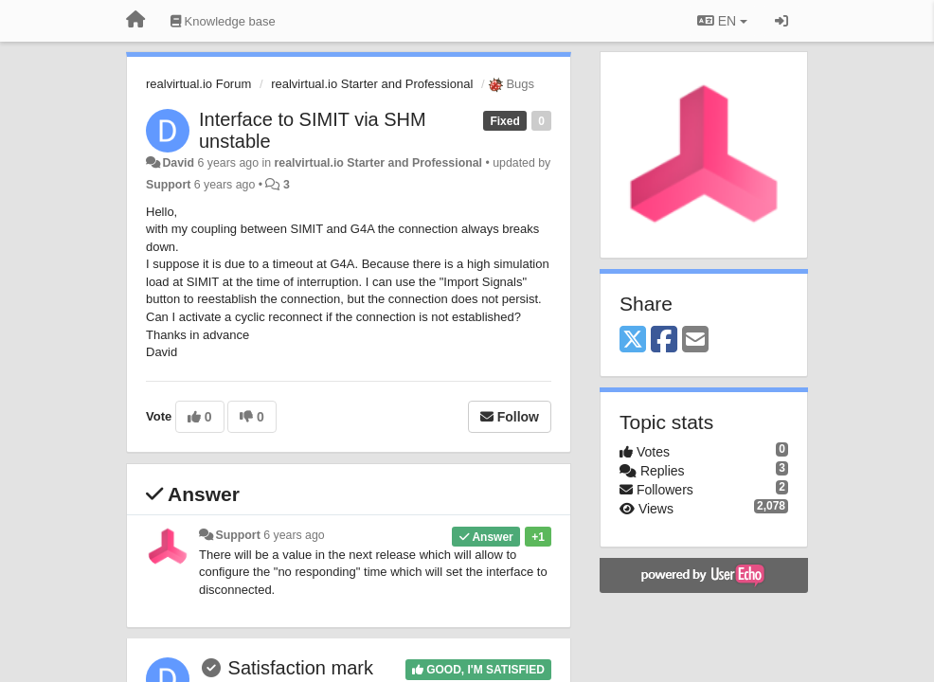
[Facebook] (664, 340)
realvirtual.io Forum (198, 84)
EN (722, 20)
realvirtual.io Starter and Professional (372, 84)
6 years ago (294, 535)
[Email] (695, 340)
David (178, 163)
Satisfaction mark (300, 667)
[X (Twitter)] (633, 340)
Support (168, 184)
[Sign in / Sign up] (781, 21)
